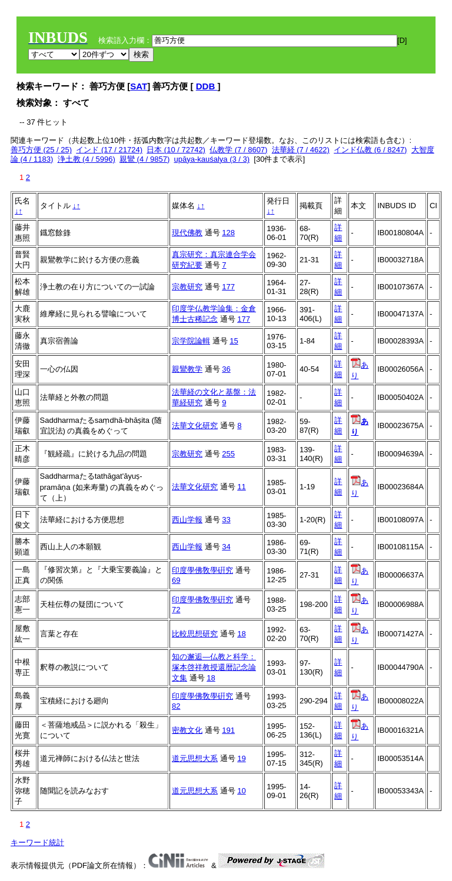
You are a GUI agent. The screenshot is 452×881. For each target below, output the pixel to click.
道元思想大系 (195, 758)
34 (226, 546)
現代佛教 (187, 232)
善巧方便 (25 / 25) (41, 149)
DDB (207, 86)
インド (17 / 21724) (109, 149)
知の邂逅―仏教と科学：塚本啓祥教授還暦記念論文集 (214, 667)
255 (228, 453)
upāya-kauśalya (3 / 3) (212, 159)
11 (241, 486)
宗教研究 (187, 286)
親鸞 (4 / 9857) (144, 159)
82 (176, 706)
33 (226, 519)
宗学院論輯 (191, 340)
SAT (138, 86)
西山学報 (187, 519)
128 (228, 232)
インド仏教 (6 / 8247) (370, 149)
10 (241, 790)
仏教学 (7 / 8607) (238, 149)
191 (228, 730)
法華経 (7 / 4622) (301, 149)
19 (241, 758)
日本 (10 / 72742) (176, 149)
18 (241, 633)
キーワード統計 (37, 842)
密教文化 (187, 730)
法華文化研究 (195, 425)
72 (176, 609)
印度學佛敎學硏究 (202, 570)
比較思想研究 (195, 633)
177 (228, 286)
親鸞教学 (187, 369)
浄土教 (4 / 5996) (86, 159)
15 (234, 340)
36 (226, 369)
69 (176, 580)
